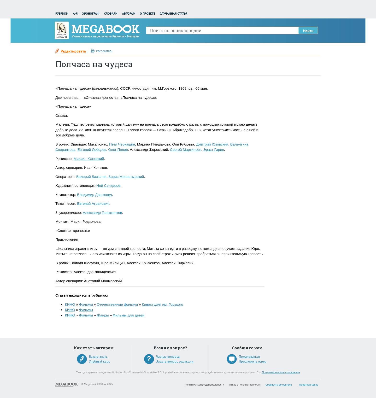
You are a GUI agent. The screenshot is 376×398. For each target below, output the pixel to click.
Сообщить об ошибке (278, 384)
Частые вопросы (168, 356)
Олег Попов (118, 149)
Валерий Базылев (91, 177)
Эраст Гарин (213, 149)
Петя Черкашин (122, 144)
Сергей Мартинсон (185, 149)
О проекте (147, 14)
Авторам (128, 14)
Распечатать (104, 51)
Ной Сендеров (108, 185)
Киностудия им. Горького (162, 304)
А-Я (75, 14)
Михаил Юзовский (89, 159)
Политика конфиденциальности (204, 384)
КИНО (70, 304)
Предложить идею (252, 361)
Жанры (103, 315)
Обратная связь (308, 384)
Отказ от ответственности (245, 384)
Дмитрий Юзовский (212, 144)
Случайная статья (174, 14)
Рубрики (61, 14)
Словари (111, 14)
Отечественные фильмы (117, 304)
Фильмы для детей (128, 315)
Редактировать (73, 51)
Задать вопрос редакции (175, 361)
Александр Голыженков (102, 213)
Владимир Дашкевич (94, 195)
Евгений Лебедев (91, 149)
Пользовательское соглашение (281, 372)
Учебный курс (99, 361)
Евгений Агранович (93, 203)
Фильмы (86, 304)
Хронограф (90, 14)
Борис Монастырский (126, 177)
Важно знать (98, 356)
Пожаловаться (249, 356)
